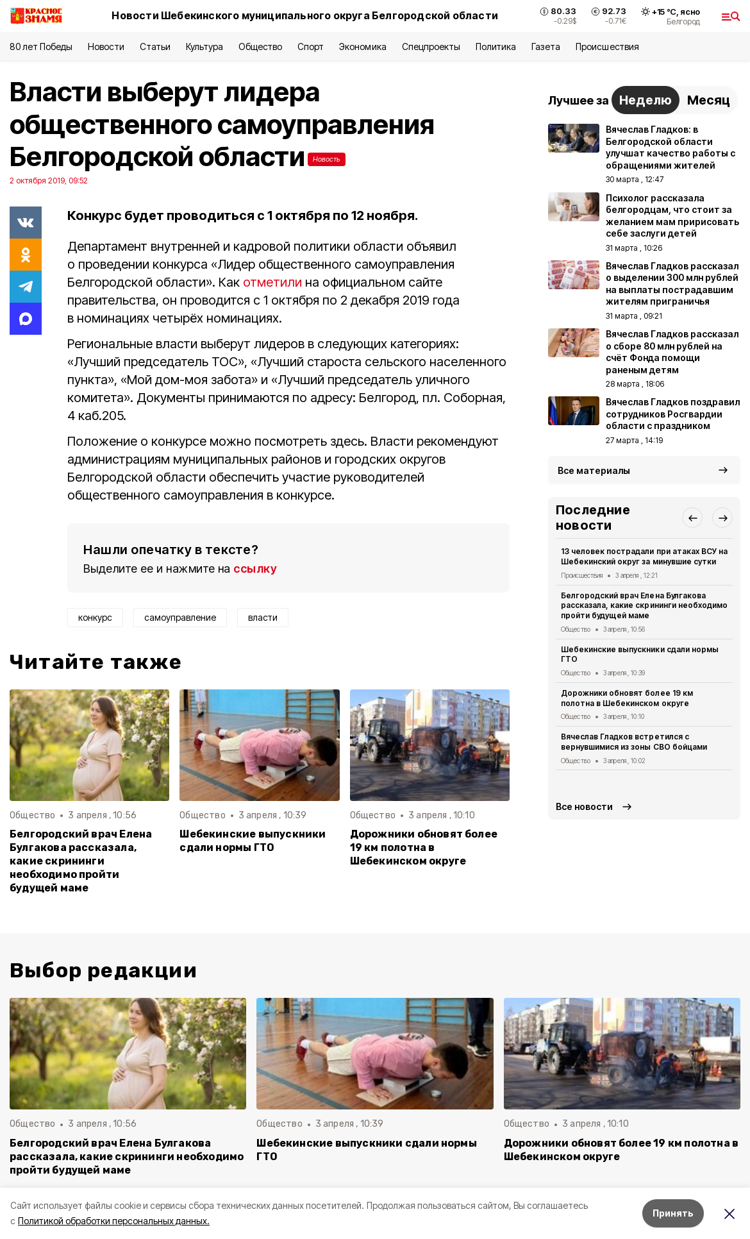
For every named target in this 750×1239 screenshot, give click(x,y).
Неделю (645, 100)
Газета (545, 46)
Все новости (584, 806)
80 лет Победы (41, 46)
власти (263, 617)
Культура (204, 46)
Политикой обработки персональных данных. (114, 1220)
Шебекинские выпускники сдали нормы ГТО (252, 841)
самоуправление (180, 617)
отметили (272, 282)
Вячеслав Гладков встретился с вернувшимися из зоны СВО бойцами (634, 742)
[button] (692, 517)
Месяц (708, 100)
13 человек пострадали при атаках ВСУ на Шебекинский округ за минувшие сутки (644, 556)
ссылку (255, 568)
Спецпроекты (431, 46)
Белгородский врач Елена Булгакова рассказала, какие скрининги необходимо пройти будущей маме (81, 861)
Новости (106, 46)
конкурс (95, 617)
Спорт (310, 46)
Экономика (362, 46)
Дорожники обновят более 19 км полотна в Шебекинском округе (423, 847)
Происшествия (607, 46)
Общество (260, 46)
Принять (673, 1213)
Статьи (155, 46)
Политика (496, 46)
